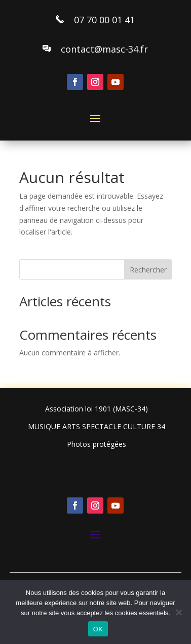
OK (98, 629)
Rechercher (148, 269)
